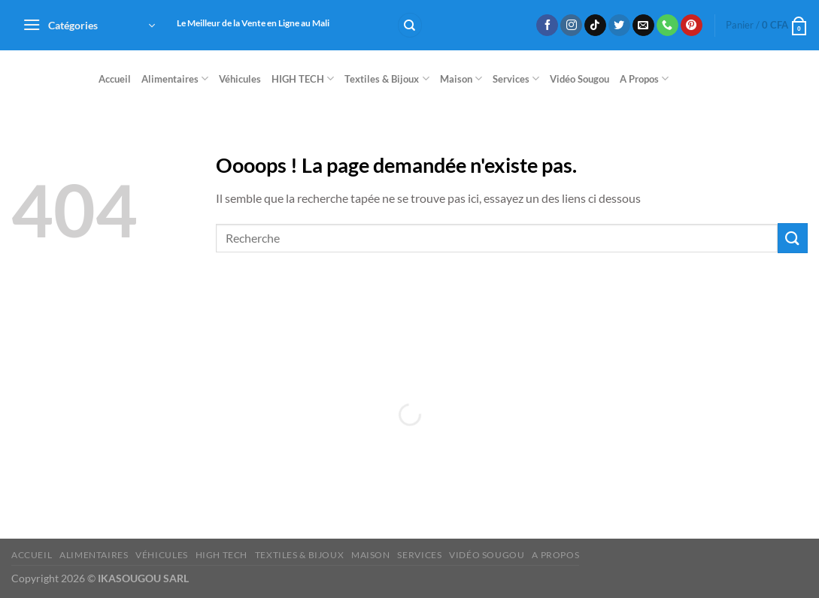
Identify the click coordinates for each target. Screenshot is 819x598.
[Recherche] (410, 25)
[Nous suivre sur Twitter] (619, 25)
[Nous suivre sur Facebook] (547, 25)
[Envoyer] (793, 237)
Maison (461, 78)
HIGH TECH (302, 78)
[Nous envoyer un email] (643, 25)
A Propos (644, 78)
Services (516, 78)
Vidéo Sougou (579, 79)
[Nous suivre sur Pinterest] (691, 25)
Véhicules (240, 79)
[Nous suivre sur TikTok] (595, 25)
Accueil (115, 79)
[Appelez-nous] (667, 25)
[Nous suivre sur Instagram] (571, 25)
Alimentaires (174, 78)
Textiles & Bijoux (386, 78)
